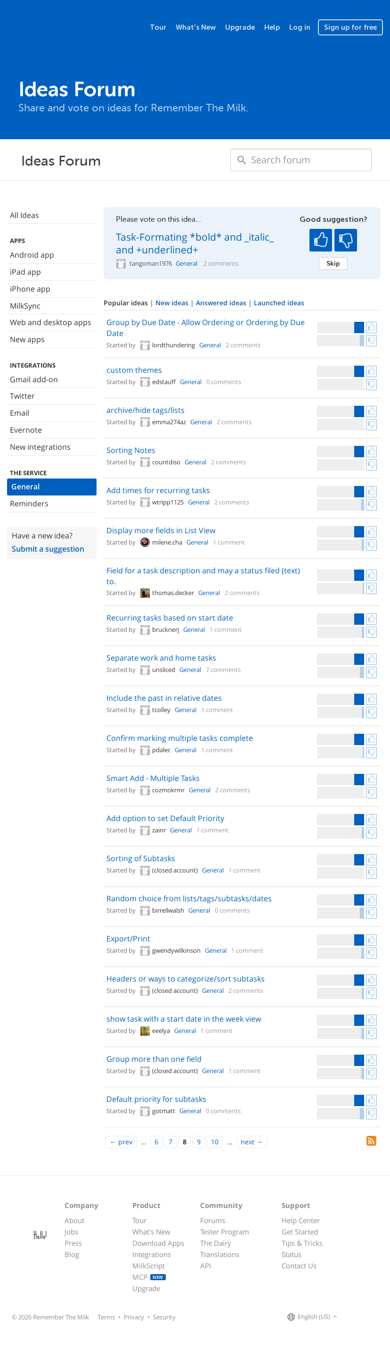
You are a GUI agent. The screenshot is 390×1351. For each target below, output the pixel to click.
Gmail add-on (34, 379)
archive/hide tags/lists (145, 410)
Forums (212, 1220)
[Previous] (121, 1142)
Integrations (151, 1254)
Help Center (301, 1220)
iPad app (25, 272)
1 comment (229, 542)
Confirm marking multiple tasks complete (179, 738)
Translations (219, 1254)
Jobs (71, 1231)
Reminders (29, 503)
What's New (196, 27)
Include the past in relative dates (164, 698)
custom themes (134, 370)
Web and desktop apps (50, 322)
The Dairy (215, 1243)
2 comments (220, 264)
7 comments (223, 669)
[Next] (251, 1142)
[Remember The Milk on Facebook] (353, 1317)
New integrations (40, 447)
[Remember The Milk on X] (366, 1317)
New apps (27, 339)
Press (73, 1243)
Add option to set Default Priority (165, 818)
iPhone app (30, 289)
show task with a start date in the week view (183, 1019)
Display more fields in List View (160, 530)
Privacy (134, 1317)
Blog (72, 1254)
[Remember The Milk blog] (378, 1317)
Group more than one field (154, 1059)
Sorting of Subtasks (140, 858)
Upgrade (240, 27)
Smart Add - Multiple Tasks (153, 778)
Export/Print (128, 938)
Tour (158, 27)
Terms (106, 1317)
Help (272, 27)
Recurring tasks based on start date (169, 618)
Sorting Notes (130, 450)
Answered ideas (222, 302)
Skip (333, 263)
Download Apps (158, 1243)
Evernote (26, 430)
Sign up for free (350, 27)
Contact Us (299, 1265)
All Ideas (24, 215)
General (25, 486)
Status (291, 1254)
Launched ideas (279, 302)
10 (215, 1141)
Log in (299, 27)
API (205, 1265)
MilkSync (25, 306)
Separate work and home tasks (161, 658)
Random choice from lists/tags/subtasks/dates (189, 898)
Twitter (22, 396)
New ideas (172, 302)
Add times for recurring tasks (158, 490)
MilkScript (148, 1265)
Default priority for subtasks (156, 1099)
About (74, 1220)
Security (164, 1317)
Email (19, 413)
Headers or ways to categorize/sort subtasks (185, 978)
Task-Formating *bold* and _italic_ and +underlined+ (195, 243)
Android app (32, 255)
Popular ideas (127, 302)
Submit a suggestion (48, 549)
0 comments (223, 382)
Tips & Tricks (302, 1243)
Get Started (300, 1231)
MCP (149, 1277)
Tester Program (224, 1231)
